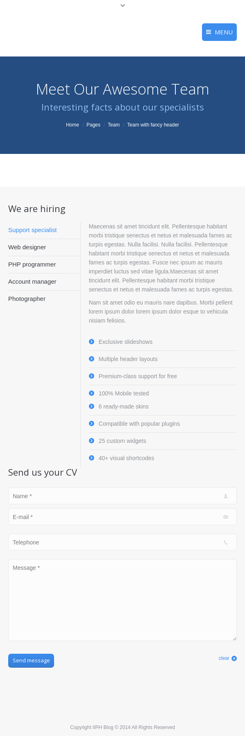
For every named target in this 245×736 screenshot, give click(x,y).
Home (72, 125)
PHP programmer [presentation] (32, 264)
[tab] (44, 230)
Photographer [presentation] (26, 298)
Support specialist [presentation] (32, 229)
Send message (31, 660)
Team (114, 125)
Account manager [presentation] (32, 281)
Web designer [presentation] (27, 247)
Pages (93, 125)
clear (224, 658)
